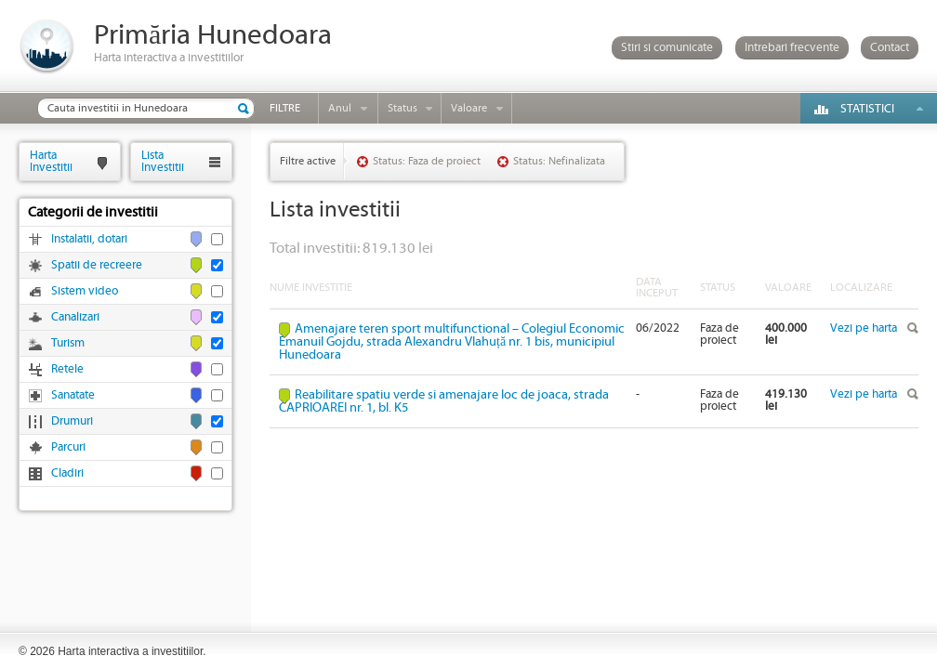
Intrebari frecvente (792, 48)
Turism (68, 343)
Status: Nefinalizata (559, 161)
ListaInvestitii (162, 161)
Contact (889, 48)
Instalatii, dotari (89, 239)
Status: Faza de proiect (427, 161)
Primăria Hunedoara (213, 35)
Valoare (469, 108)
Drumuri (72, 421)
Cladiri (67, 473)
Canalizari (75, 317)
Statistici (867, 109)
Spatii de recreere (96, 265)
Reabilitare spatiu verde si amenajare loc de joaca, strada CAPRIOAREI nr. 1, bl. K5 (444, 401)
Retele (67, 369)
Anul (339, 108)
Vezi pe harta (863, 328)
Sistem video (84, 291)
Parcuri (68, 447)
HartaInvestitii (51, 161)
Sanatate (73, 395)
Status (402, 108)
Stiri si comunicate (667, 48)
